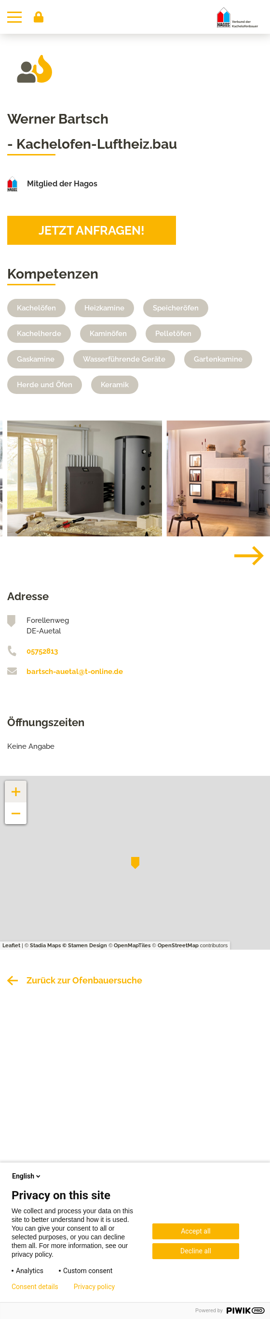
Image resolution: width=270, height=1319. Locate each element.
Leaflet (11, 945)
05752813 (42, 651)
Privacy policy (94, 1287)
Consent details (35, 1287)
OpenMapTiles (132, 945)
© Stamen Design (84, 945)
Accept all (196, 1231)
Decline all (195, 1251)
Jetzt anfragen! (92, 230)
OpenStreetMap (178, 945)
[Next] (241, 555)
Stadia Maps (45, 945)
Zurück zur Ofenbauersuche (84, 980)
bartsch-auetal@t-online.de (75, 671)
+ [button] (16, 787)
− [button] (16, 808)
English (27, 1176)
